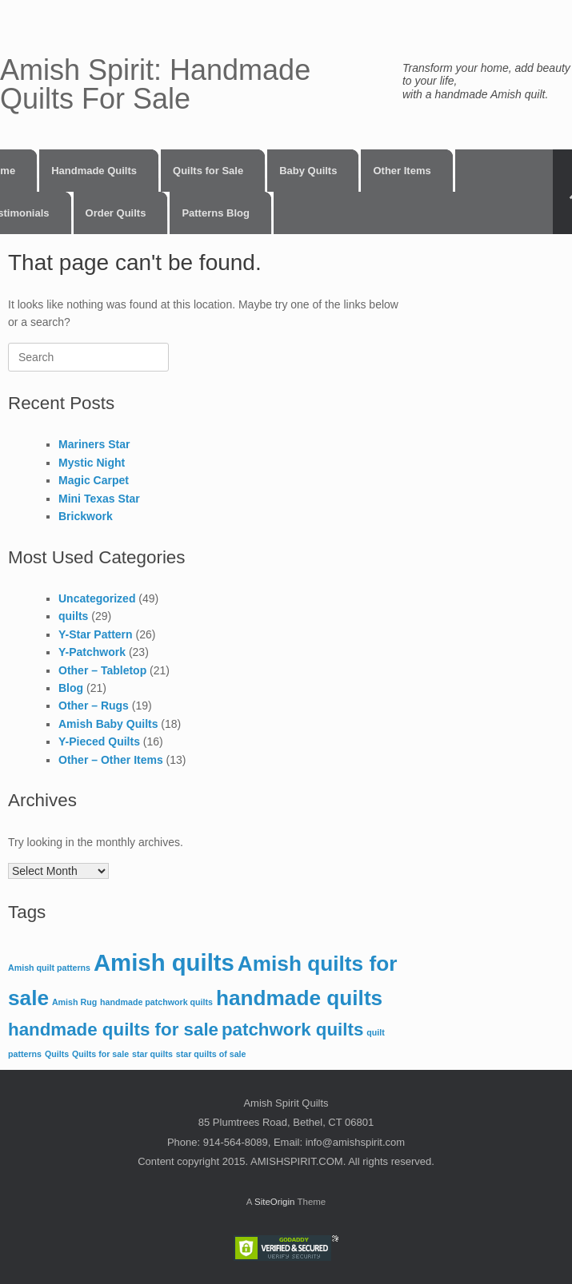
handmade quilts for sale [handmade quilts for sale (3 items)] (113, 1030)
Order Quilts (116, 213)
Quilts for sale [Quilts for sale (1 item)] (100, 1054)
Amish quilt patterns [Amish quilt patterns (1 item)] (49, 967)
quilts (73, 616)
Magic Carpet (93, 480)
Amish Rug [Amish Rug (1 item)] (74, 1002)
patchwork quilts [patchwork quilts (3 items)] (292, 1030)
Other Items (401, 171)
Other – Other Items (110, 759)
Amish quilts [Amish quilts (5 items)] (164, 962)
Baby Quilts (308, 171)
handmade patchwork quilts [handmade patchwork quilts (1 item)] (156, 1002)
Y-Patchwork (92, 652)
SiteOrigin (274, 1201)
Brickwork (85, 516)
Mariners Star (94, 444)
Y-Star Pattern (95, 634)
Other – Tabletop (102, 670)
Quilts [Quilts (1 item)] (57, 1054)
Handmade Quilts (94, 171)
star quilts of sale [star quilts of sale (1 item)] (211, 1054)
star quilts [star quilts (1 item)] (152, 1054)
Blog (70, 688)
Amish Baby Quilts (108, 724)
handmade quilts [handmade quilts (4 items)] (299, 998)
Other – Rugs (93, 705)
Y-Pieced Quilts (99, 741)
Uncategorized (96, 598)
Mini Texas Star (99, 498)
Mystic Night (91, 462)
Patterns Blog (216, 213)
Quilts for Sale (208, 171)
